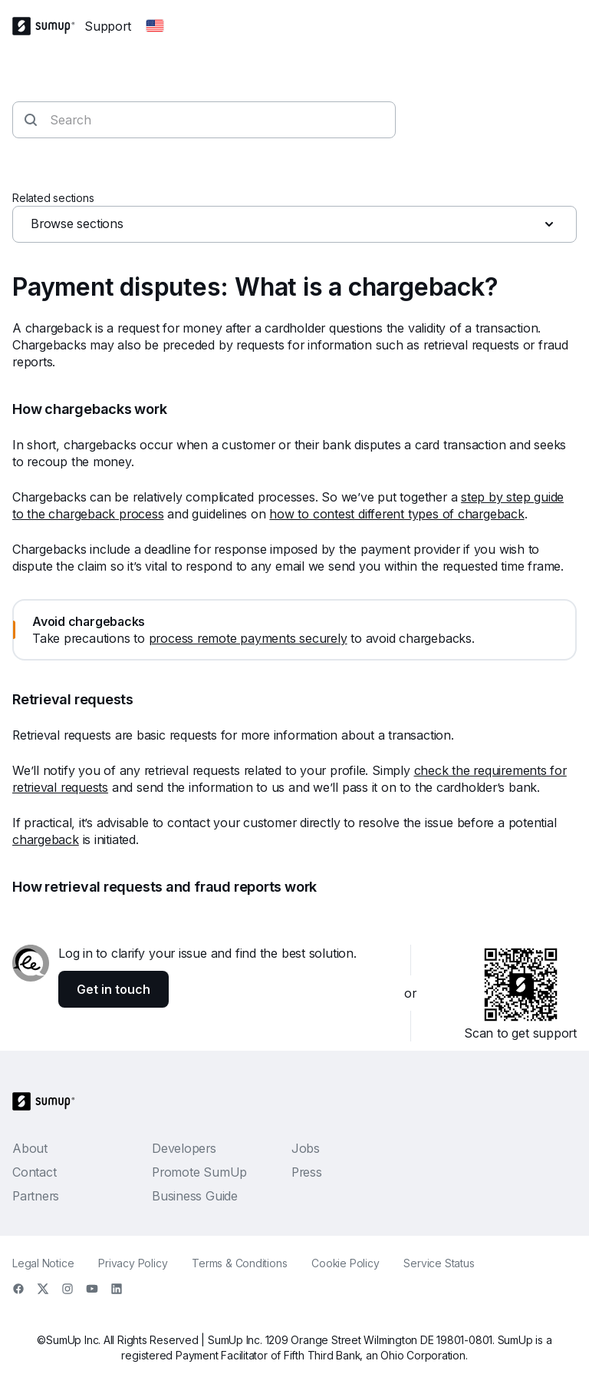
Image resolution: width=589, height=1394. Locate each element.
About (30, 1148)
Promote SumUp (199, 1172)
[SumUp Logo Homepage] (48, 26)
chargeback (45, 839)
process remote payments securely (248, 638)
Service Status (438, 1263)
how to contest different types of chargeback (396, 514)
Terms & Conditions (239, 1263)
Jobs (305, 1148)
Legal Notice (43, 1263)
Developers (184, 1148)
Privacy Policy (132, 1263)
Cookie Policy (345, 1263)
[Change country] (155, 26)
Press (306, 1172)
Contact (34, 1172)
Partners (35, 1196)
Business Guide (195, 1196)
